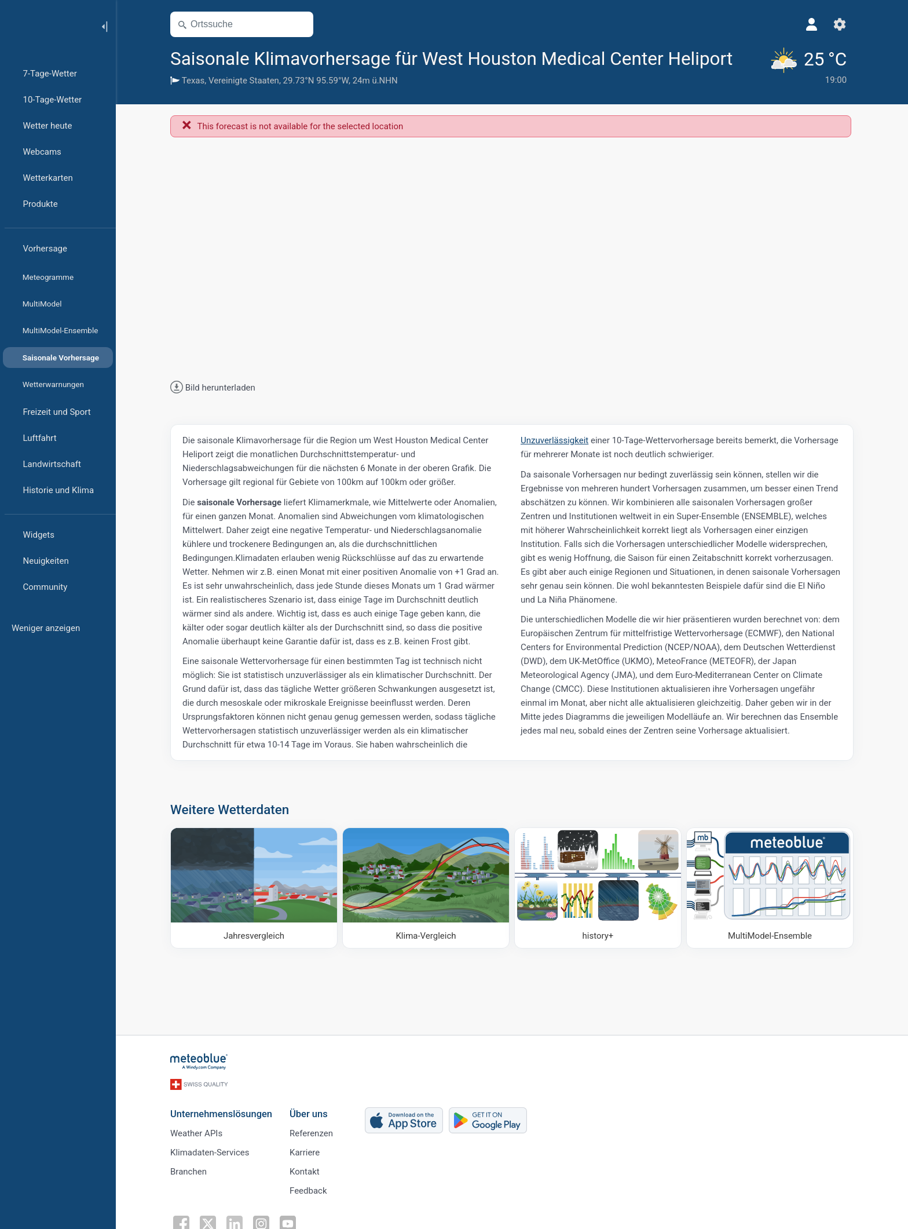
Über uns (309, 1113)
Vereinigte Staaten (243, 80)
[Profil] (812, 24)
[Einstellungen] (839, 24)
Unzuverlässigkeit (554, 440)
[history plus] (598, 888)
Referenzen (311, 1133)
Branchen (188, 1171)
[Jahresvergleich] (254, 888)
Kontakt (305, 1171)
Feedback (308, 1191)
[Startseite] (45, 25)
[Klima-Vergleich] (426, 888)
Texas (193, 80)
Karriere (305, 1152)
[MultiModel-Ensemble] (770, 888)
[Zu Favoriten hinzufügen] (747, 57)
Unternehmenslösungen (221, 1113)
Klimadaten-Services (209, 1152)
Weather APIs (196, 1133)
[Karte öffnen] (299, 24)
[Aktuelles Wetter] (807, 66)
